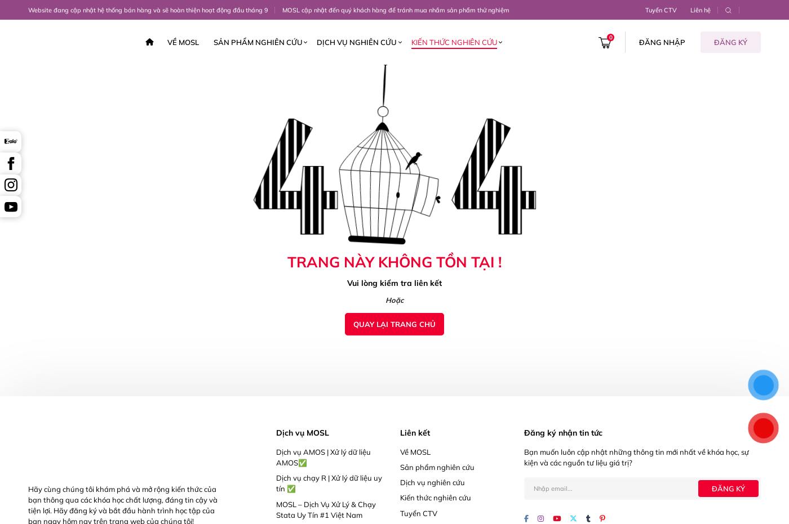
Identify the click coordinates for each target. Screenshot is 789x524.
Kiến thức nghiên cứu (454, 42)
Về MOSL (183, 42)
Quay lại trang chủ (394, 324)
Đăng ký (730, 42)
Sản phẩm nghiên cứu (258, 42)
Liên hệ (700, 10)
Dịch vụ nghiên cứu (357, 42)
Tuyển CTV (661, 10)
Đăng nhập (662, 42)
